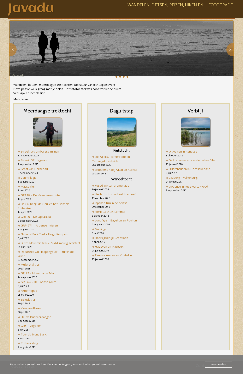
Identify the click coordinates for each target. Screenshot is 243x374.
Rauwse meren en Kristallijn (113, 255)
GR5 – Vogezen (31, 326)
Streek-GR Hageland (34, 160)
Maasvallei (27, 186)
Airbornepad (29, 291)
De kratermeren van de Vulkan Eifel (192, 160)
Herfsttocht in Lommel (110, 212)
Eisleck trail (28, 299)
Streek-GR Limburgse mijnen (40, 151)
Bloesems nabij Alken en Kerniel (116, 170)
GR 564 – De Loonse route (38, 282)
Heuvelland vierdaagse (36, 317)
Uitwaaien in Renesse (183, 151)
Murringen (101, 229)
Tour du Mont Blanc (34, 334)
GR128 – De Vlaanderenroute (40, 195)
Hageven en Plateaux (109, 246)
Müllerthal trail (30, 264)
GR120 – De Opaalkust (36, 217)
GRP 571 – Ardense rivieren (39, 225)
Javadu (31, 8)
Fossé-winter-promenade (112, 185)
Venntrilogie (29, 177)
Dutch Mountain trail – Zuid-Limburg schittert (50, 243)
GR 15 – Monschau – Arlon (38, 273)
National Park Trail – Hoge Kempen (44, 234)
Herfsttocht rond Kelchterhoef (115, 194)
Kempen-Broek (31, 308)
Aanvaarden (218, 364)
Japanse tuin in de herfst (111, 203)
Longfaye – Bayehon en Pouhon (116, 220)
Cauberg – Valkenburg (183, 177)
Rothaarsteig (29, 343)
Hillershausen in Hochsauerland (189, 169)
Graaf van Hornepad (34, 169)
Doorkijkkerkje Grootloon (111, 238)
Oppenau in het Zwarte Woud (188, 186)
